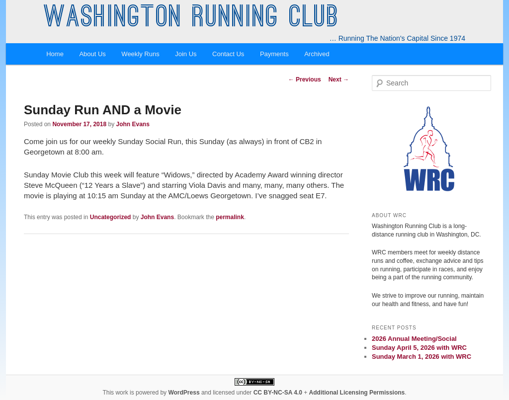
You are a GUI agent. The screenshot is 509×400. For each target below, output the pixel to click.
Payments (274, 54)
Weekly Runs (140, 54)
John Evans (132, 124)
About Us (92, 54)
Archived (317, 54)
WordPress (183, 392)
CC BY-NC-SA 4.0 (278, 392)
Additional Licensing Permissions (357, 392)
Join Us (185, 54)
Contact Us (228, 54)
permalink (230, 217)
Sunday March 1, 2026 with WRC (421, 356)
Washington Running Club (191, 19)
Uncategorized (110, 217)
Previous (304, 79)
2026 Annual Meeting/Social (414, 338)
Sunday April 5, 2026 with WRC (419, 347)
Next (339, 79)
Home (55, 54)
